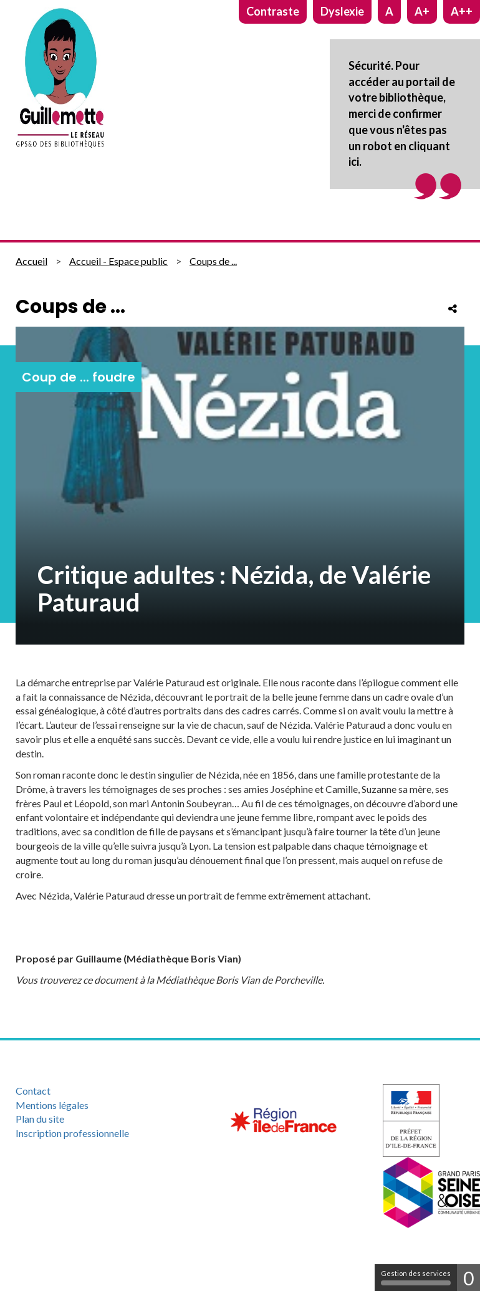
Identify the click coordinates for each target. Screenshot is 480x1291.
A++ (462, 11)
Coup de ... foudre (78, 377)
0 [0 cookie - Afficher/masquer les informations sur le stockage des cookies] (468, 1278)
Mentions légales (52, 1105)
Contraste (272, 11)
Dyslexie (342, 11)
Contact (33, 1091)
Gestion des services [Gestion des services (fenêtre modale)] (416, 1277)
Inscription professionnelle (72, 1133)
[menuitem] (80, 1091)
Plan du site (40, 1119)
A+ (422, 11)
